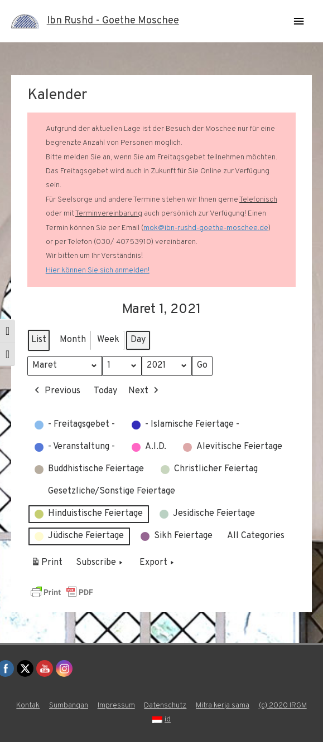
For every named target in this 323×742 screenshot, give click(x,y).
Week (108, 339)
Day (138, 339)
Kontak (28, 705)
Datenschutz (165, 705)
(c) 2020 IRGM (283, 705)
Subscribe (100, 563)
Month (73, 339)
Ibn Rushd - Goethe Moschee (113, 20)
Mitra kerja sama (222, 705)
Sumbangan (68, 705)
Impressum (116, 705)
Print (46, 565)
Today (105, 391)
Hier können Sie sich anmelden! (98, 270)
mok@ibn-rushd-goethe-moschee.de (205, 228)
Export (157, 563)
